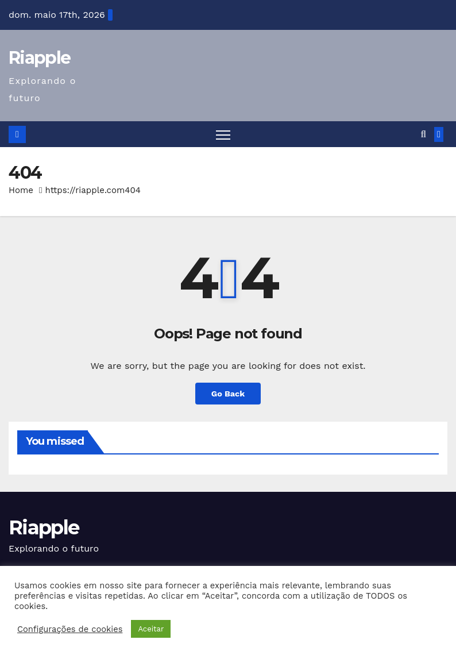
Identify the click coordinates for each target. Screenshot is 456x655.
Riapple (39, 57)
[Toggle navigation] (223, 134)
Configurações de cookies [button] (69, 629)
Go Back (228, 393)
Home (21, 190)
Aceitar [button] (151, 629)
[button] (423, 134)
